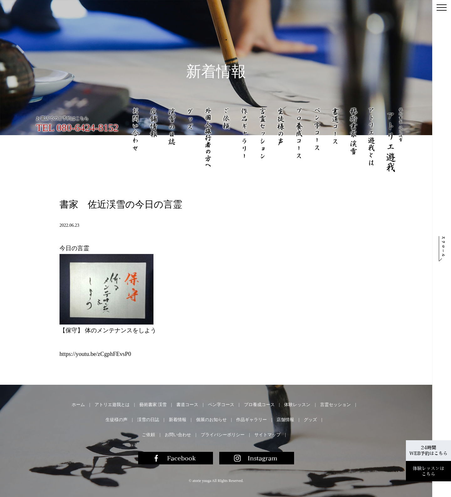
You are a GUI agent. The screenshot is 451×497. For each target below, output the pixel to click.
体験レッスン (297, 404)
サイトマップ (267, 434)
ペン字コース (221, 404)
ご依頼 (148, 434)
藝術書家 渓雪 (153, 404)
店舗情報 (285, 419)
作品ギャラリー (251, 419)
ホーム (78, 404)
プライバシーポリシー (223, 434)
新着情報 (177, 419)
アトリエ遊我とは (112, 404)
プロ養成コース (259, 404)
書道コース (187, 404)
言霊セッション (335, 404)
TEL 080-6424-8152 (77, 127)
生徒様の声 (116, 419)
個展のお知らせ (211, 419)
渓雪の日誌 (148, 419)
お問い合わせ (178, 434)
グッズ (310, 419)
